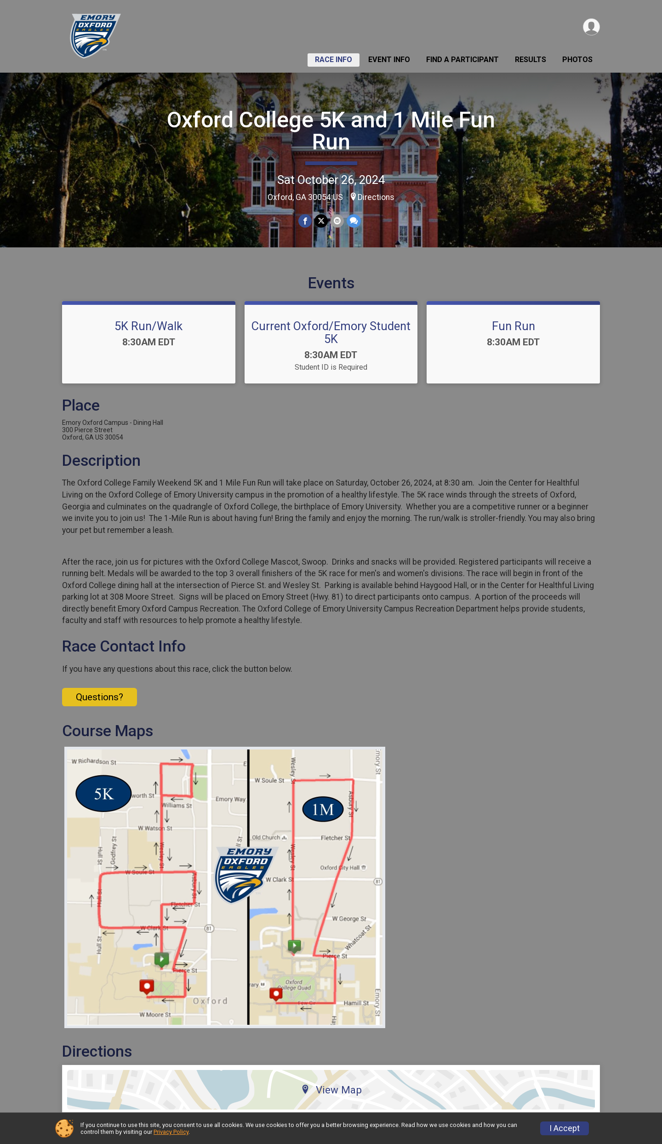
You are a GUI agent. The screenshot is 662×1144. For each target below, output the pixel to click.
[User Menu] (591, 26)
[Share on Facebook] (305, 221)
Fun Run (513, 326)
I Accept (564, 1128)
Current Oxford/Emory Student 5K (331, 332)
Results (530, 59)
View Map (331, 1090)
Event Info (389, 59)
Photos (577, 59)
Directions (376, 197)
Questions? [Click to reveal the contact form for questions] (99, 697)
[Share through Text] (354, 221)
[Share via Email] (337, 221)
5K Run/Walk (148, 326)
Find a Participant (462, 59)
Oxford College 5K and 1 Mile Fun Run (331, 131)
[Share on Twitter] (321, 221)
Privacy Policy (171, 1131)
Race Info (333, 59)
